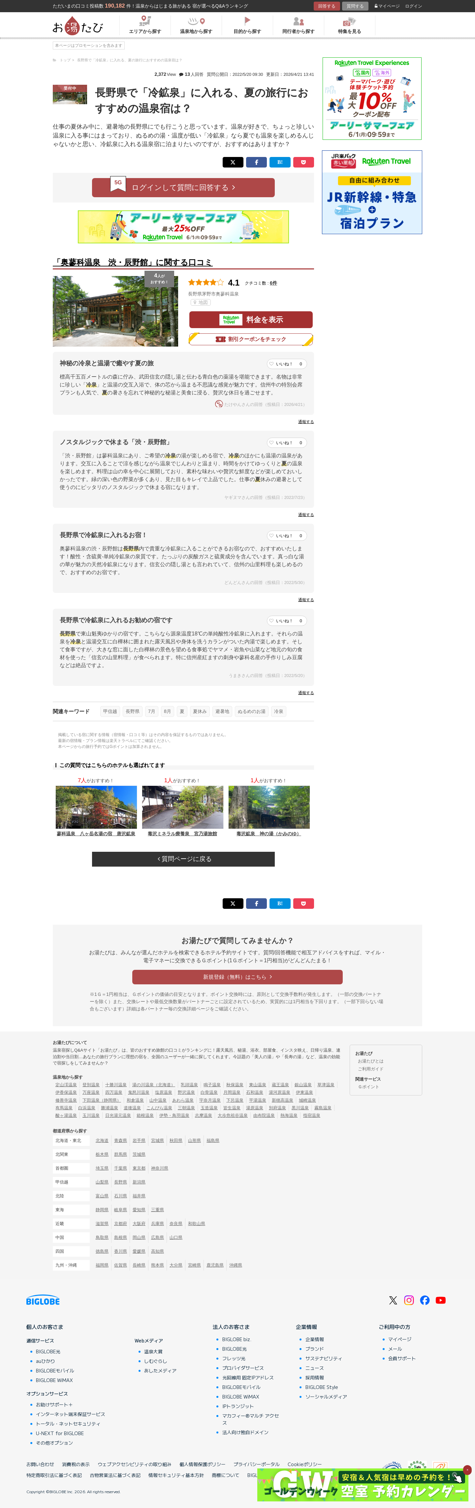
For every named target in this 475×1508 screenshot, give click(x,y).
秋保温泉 (234, 1084)
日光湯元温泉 (118, 1115)
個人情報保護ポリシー (202, 1464)
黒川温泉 (300, 1107)
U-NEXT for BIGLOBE (60, 1433)
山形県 (194, 1140)
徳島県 (102, 1251)
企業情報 (306, 1327)
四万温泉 (113, 1092)
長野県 (133, 711)
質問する (355, 6)
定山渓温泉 (66, 1084)
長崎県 (139, 1265)
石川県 (120, 1195)
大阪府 (139, 1223)
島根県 (120, 1237)
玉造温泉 (209, 1107)
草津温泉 (325, 1084)
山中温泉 (158, 1100)
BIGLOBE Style (321, 1387)
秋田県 (176, 1140)
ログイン (413, 6)
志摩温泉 (203, 1115)
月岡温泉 (231, 1092)
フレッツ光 (233, 1358)
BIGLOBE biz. (236, 1339)
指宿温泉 (311, 1115)
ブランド (314, 1348)
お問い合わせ (40, 1464)
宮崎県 (194, 1265)
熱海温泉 (289, 1115)
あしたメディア (160, 1370)
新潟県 (139, 1182)
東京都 (139, 1168)
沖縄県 (235, 1265)
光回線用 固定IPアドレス (248, 1377)
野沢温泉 (186, 1092)
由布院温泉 (264, 1115)
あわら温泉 (183, 1100)
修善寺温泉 (66, 1100)
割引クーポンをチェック (251, 339)
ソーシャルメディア (326, 1396)
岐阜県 (120, 1209)
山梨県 (102, 1182)
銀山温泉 (303, 1084)
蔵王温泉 (280, 1084)
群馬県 (120, 1154)
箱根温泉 (145, 1115)
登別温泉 (91, 1084)
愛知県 (139, 1209)
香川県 (120, 1251)
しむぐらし (155, 1361)
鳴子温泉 (212, 1084)
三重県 (157, 1209)
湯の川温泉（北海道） (153, 1084)
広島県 (157, 1237)
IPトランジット (238, 1406)
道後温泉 (132, 1107)
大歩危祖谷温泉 (233, 1115)
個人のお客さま (44, 1327)
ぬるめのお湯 (252, 711)
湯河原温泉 (279, 1092)
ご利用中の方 (394, 1327)
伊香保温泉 (66, 1092)
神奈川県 (159, 1168)
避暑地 (222, 711)
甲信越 (110, 711)
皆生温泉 (231, 1107)
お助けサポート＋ (54, 1404)
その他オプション (54, 1442)
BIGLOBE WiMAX (54, 1380)
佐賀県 (120, 1265)
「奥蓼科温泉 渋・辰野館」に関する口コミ (133, 262)
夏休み (200, 711)
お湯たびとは (371, 1061)
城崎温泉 (307, 1100)
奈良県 (176, 1223)
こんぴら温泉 (159, 1107)
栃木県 (102, 1154)
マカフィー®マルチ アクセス (250, 1419)
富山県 (102, 1195)
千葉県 (120, 1168)
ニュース (314, 1368)
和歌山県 (196, 1223)
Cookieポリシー (305, 1464)
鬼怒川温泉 (138, 1092)
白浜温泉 (86, 1107)
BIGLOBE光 (48, 1351)
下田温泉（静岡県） (101, 1100)
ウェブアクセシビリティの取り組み (135, 1464)
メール (395, 1348)
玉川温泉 (91, 1115)
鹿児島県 (215, 1265)
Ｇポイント (368, 1086)
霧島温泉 (323, 1107)
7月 (151, 711)
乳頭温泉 (189, 1084)
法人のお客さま (231, 1327)
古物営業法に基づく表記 (115, 1475)
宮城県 (157, 1140)
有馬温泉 (64, 1107)
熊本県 (157, 1265)
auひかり (45, 1361)
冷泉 (278, 711)
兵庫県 (157, 1223)
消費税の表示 (76, 1464)
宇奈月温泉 (210, 1100)
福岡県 (102, 1265)
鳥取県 (102, 1237)
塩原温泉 (163, 1092)
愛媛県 (139, 1251)
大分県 (176, 1265)
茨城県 (139, 1154)
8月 (167, 711)
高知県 (157, 1251)
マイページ (387, 6)
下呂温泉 (234, 1100)
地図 (201, 302)
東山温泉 (257, 1084)
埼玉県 (102, 1168)
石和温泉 (254, 1092)
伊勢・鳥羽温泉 (174, 1115)
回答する (326, 6)
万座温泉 (91, 1092)
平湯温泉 (257, 1100)
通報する (306, 421)
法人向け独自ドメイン (245, 1432)
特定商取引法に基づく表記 (54, 1475)
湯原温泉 (254, 1107)
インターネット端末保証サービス (70, 1414)
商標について (225, 1475)
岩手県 (139, 1140)
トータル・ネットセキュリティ (68, 1423)
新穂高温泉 (282, 1100)
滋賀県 (102, 1223)
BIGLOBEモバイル (55, 1370)
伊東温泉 (304, 1092)
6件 (273, 283)
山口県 (176, 1237)
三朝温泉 (186, 1107)
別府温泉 (277, 1107)
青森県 (120, 1140)
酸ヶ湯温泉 (66, 1115)
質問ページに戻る (185, 858)
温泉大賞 (153, 1351)
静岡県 (102, 1209)
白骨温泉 (209, 1092)
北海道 (102, 1140)
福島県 (212, 1140)
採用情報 (314, 1377)
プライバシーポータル (257, 1464)
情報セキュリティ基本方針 (176, 1475)
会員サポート (402, 1358)
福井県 (139, 1195)
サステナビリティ (323, 1358)
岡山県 (139, 1237)
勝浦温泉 (109, 1107)
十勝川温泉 (116, 1084)
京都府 (120, 1223)
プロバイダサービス (243, 1368)
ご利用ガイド (371, 1068)
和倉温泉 (135, 1100)
